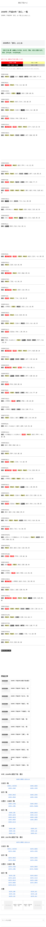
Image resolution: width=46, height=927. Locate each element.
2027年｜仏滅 (34, 848)
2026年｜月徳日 (34, 751)
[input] (23, 875)
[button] (43, 875)
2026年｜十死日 (12, 758)
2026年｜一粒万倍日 (12, 740)
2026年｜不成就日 (34, 760)
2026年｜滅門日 (34, 774)
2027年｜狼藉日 (12, 837)
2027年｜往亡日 (12, 839)
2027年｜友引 (34, 846)
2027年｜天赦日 (12, 805)
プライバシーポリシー (34, 922)
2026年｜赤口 (34, 788)
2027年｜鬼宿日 (34, 803)
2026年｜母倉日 (12, 751)
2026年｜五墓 (12, 767)
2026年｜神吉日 (12, 749)
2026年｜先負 (12, 785)
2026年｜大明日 (34, 743)
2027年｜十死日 (12, 821)
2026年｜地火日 (12, 772)
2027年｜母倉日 (12, 814)
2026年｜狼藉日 (12, 774)
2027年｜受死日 (34, 821)
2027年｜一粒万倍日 (12, 803)
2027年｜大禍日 (34, 835)
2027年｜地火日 (12, 835)
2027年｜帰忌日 (34, 830)
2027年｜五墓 (12, 830)
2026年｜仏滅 (34, 785)
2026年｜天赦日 (12, 743)
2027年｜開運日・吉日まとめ (23, 797)
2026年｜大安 (12, 788)
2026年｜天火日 (34, 769)
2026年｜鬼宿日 (34, 740)
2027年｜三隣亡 (12, 823)
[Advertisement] (23, 28)
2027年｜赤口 (34, 851)
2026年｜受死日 (34, 758)
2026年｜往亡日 (12, 776)
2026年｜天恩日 (34, 749)
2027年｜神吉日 (12, 812)
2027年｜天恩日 (34, 812)
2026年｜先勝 (12, 783)
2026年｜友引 (34, 783)
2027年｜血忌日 (12, 832)
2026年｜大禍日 (34, 772)
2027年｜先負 (12, 848)
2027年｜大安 (12, 851)
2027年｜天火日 (34, 832)
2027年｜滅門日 (34, 837)
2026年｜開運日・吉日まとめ (23, 734)
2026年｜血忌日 (12, 769)
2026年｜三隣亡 (12, 760)
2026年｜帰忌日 (34, 767)
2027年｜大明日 (34, 805)
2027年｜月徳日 (34, 814)
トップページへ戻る (11, 922)
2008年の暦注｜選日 (6, 650)
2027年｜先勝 (12, 846)
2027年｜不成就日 (34, 823)
